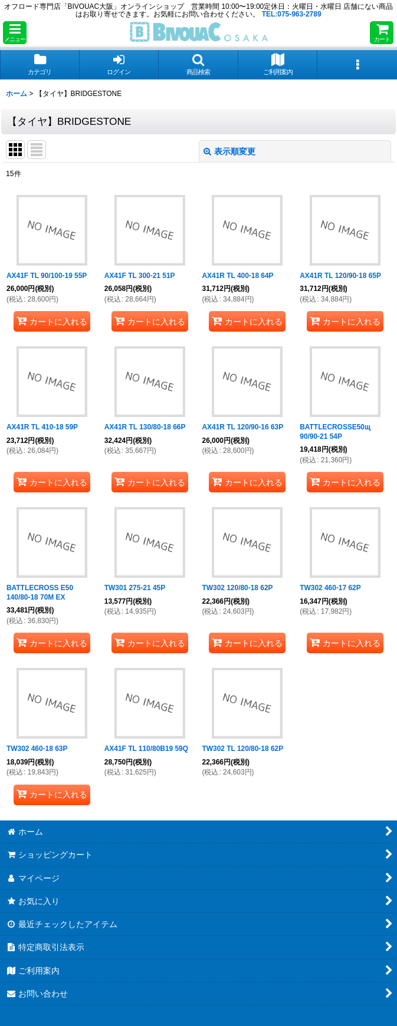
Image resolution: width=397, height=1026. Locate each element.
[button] (15, 32)
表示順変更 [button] (229, 151)
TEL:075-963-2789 (291, 14)
